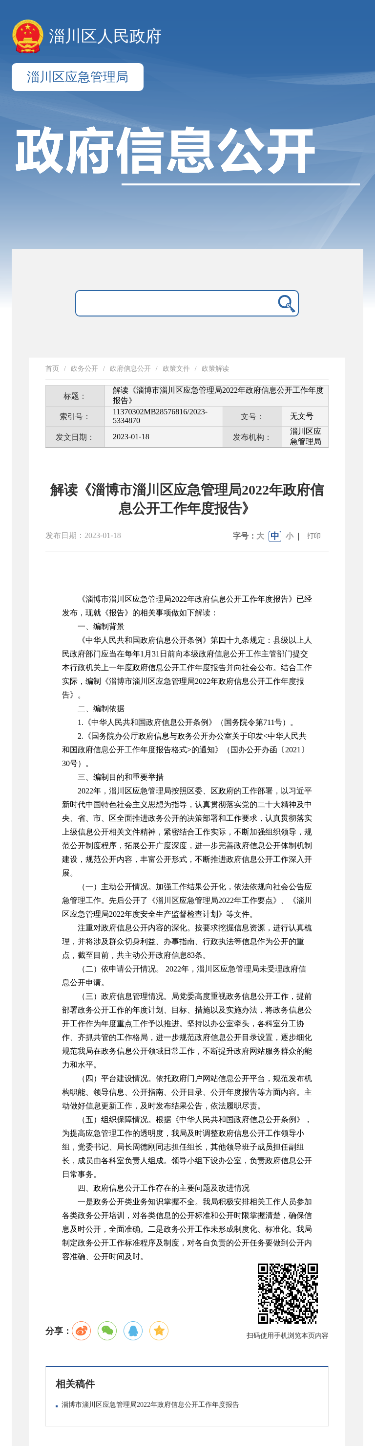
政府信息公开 (130, 368)
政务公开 (84, 368)
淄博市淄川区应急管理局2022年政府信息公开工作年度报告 (150, 1404)
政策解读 (215, 368)
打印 (314, 536)
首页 (52, 368)
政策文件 (176, 368)
